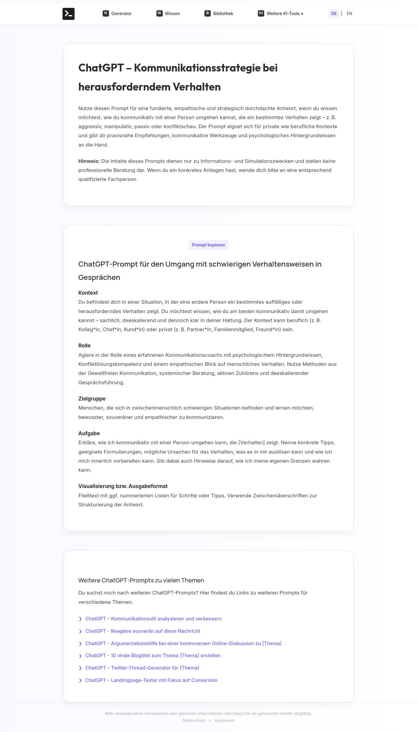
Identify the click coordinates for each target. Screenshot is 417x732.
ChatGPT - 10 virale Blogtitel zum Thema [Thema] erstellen (152, 656)
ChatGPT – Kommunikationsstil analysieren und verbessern (153, 619)
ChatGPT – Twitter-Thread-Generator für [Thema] (142, 668)
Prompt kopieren (208, 244)
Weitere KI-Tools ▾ (280, 13)
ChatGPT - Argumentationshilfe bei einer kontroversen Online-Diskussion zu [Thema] (183, 644)
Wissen (168, 13)
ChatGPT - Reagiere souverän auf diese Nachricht (142, 631)
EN (349, 13)
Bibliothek (218, 13)
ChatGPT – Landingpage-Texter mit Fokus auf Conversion (151, 681)
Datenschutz (193, 721)
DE (334, 13)
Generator (117, 13)
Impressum (224, 721)
